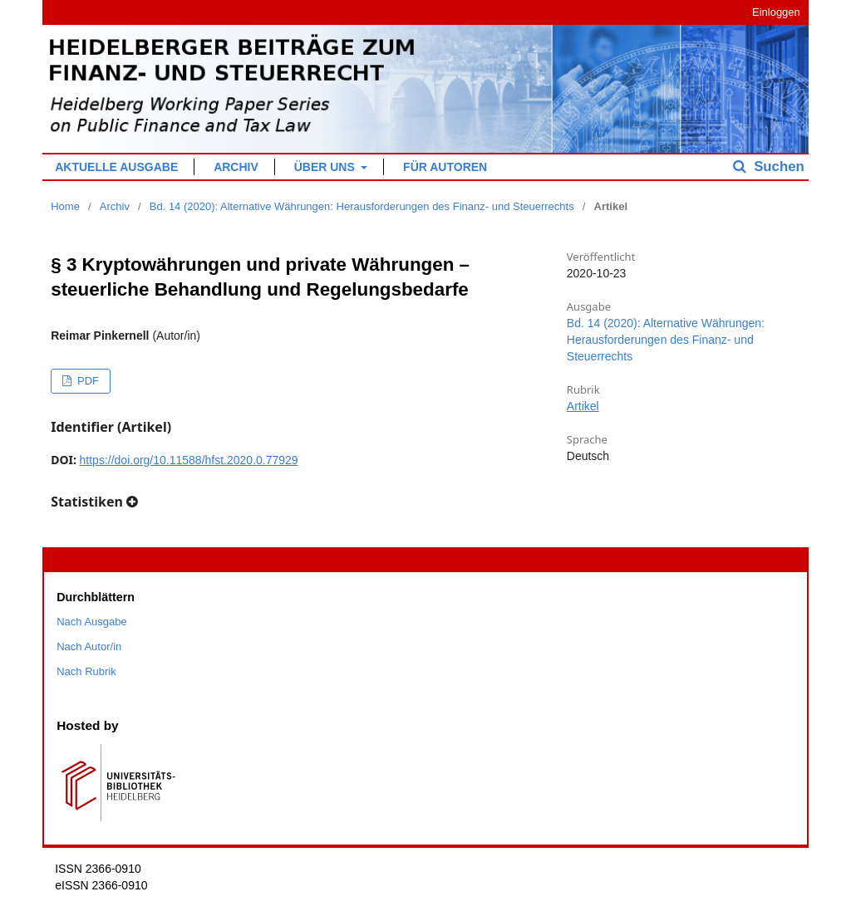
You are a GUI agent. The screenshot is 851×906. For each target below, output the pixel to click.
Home (65, 206)
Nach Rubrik (86, 671)
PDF (86, 381)
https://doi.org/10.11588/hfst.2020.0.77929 (189, 460)
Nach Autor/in (89, 646)
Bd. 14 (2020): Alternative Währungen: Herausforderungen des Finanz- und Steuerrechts (362, 206)
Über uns (326, 167)
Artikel (583, 406)
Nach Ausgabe (92, 621)
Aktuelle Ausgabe (116, 167)
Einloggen (776, 12)
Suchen (777, 166)
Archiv (236, 167)
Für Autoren (445, 167)
